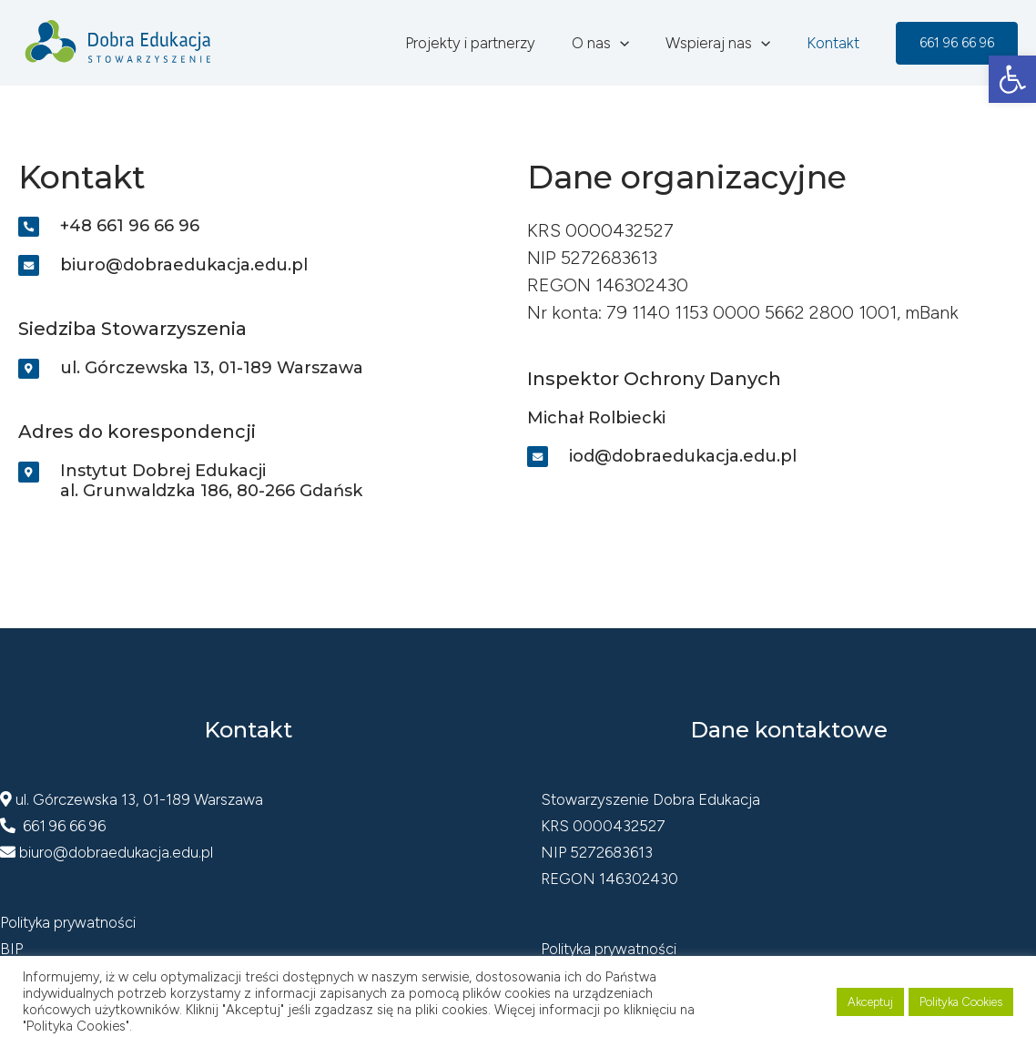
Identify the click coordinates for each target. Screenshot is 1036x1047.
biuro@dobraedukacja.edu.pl (185, 267)
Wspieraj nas (726, 43)
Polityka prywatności (69, 926)
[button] (1012, 79)
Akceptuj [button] (870, 1002)
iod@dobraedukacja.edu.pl (683, 456)
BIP (11, 952)
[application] (634, 43)
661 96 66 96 (53, 830)
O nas (614, 43)
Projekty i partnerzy (489, 43)
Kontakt (835, 43)
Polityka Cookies (960, 1002)
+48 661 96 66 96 (130, 227)
